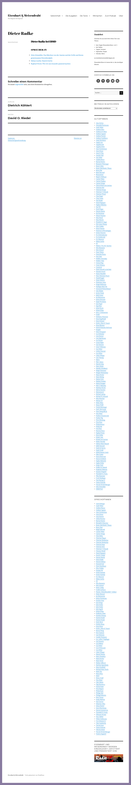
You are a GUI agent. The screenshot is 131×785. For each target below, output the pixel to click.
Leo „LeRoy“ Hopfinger (102, 639)
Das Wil (98, 207)
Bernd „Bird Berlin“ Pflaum (104, 168)
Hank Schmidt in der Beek (103, 269)
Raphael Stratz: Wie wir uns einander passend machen (51, 64)
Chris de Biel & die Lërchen (104, 186)
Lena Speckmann (101, 338)
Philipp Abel (99, 693)
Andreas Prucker (101, 136)
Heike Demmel (100, 594)
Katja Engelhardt (101, 319)
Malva (98, 360)
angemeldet (19, 84)
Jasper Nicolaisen (101, 302)
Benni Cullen (100, 166)
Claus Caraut (99, 198)
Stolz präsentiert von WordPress (34, 775)
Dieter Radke (99, 560)
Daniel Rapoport (101, 203)
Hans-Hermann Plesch (102, 276)
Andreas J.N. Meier (101, 132)
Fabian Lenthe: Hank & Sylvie (41, 61)
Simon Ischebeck (101, 459)
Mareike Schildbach (101, 368)
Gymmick (99, 267)
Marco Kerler (99, 366)
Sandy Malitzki (100, 700)
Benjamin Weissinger (102, 164)
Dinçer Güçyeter (101, 216)
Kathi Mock (99, 622)
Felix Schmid (100, 250)
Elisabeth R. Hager (101, 222)
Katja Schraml (100, 321)
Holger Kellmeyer (101, 285)
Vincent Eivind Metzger (103, 485)
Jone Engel (99, 304)
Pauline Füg (99, 418)
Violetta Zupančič (101, 734)
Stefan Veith (99, 465)
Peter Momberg (100, 420)
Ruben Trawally (100, 442)
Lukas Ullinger (100, 356)
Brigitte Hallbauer (101, 177)
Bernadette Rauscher (102, 523)
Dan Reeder (99, 201)
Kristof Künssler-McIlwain (104, 328)
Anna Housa (99, 151)
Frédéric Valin (100, 261)
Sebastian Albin (100, 704)
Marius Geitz (100, 379)
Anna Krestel (100, 517)
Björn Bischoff (100, 173)
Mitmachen (97, 16)
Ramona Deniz (100, 431)
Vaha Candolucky (101, 723)
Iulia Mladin (99, 291)
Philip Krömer (100, 424)
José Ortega (99, 603)
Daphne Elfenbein (101, 205)
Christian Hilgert (101, 538)
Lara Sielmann (100, 635)
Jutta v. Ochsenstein (102, 312)
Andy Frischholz (101, 140)
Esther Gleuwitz (101, 233)
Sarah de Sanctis (101, 448)
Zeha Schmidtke (101, 487)
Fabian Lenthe (100, 241)
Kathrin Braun (100, 624)
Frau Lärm (99, 257)
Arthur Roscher (100, 519)
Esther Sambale (100, 573)
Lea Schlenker (100, 334)
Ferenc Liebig (100, 588)
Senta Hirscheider (101, 708)
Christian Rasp (100, 545)
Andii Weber (99, 127)
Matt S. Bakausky (101, 386)
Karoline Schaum (101, 616)
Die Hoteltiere (100, 213)
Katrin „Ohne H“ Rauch (103, 323)
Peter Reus (99, 422)
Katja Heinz (99, 626)
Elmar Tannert (100, 229)
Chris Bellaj (99, 536)
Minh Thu (99, 672)
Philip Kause (99, 691)
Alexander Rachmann (102, 125)
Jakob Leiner (99, 295)
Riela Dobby (99, 435)
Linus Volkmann (101, 347)
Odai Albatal (99, 682)
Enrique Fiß (99, 570)
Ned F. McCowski (101, 409)
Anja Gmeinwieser (101, 149)
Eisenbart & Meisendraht (24, 15)
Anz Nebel (99, 158)
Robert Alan (99, 437)
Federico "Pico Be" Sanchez (103, 246)
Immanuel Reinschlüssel (103, 289)
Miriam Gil (99, 401)
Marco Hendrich (101, 657)
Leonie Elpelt (100, 343)
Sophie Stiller (100, 463)
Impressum (11, 138)
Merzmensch (100, 392)
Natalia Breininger (101, 407)
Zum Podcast (110, 16)
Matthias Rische (101, 388)
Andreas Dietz (100, 130)
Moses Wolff (99, 405)
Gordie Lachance (101, 590)
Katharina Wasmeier (102, 317)
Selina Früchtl (100, 706)
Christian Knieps (101, 190)
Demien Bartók (100, 211)
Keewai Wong (100, 631)
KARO (98, 315)
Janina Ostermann (101, 598)
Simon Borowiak (101, 457)
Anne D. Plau (100, 153)
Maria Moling (100, 377)
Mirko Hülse (99, 403)
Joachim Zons (100, 601)
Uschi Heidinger (101, 478)
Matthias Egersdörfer (102, 665)
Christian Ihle (100, 188)
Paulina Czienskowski (102, 416)
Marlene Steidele (101, 381)
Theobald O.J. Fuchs (102, 474)
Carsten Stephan (101, 181)
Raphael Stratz (100, 433)
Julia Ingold (99, 609)
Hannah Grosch (100, 272)
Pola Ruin (99, 429)
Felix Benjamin (100, 248)
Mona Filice (99, 674)
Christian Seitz (100, 547)
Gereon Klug (99, 263)
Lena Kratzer (99, 336)
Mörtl (97, 676)
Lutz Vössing (100, 358)
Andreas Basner (100, 508)
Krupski (98, 330)
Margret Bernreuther (102, 373)
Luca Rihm (99, 353)
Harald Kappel (100, 278)
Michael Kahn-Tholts (102, 669)
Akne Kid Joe (99, 123)
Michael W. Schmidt (102, 396)
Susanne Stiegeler (101, 472)
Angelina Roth (100, 147)
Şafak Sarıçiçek (100, 446)
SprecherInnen (13, 42)
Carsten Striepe (100, 183)
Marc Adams (99, 362)
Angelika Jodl (100, 145)
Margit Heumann (101, 371)
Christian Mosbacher (102, 540)
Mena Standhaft (100, 667)
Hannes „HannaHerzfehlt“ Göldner (106, 592)
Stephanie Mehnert (101, 470)
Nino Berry (99, 414)
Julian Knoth (99, 308)
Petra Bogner (100, 689)
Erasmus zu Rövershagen (103, 231)
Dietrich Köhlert (101, 562)
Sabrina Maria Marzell (102, 444)
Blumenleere (99, 175)
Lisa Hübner (99, 644)
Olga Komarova (100, 684)
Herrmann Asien (101, 282)
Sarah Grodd (99, 450)
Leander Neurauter (101, 637)
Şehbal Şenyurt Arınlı (102, 452)
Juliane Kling (100, 310)
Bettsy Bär (99, 170)
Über (121, 16)
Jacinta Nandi (100, 293)
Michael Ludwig (100, 394)
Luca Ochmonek (101, 648)
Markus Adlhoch (101, 663)
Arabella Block (100, 160)
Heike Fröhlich (100, 280)
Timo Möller (99, 717)
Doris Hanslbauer (101, 566)
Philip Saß (99, 427)
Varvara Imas (100, 725)
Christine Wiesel (101, 194)
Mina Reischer (100, 399)
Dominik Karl (100, 564)
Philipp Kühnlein (101, 695)
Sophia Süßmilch (101, 461)
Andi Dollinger (100, 504)
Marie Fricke (99, 661)
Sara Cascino (99, 702)
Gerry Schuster (100, 265)
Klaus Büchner (100, 325)
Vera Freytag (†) (100, 480)
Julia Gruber (99, 605)
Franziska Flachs (101, 254)
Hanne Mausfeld (101, 274)
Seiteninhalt (55, 16)
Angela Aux (99, 142)
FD (97, 244)
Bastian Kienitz (100, 162)
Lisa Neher (99, 349)
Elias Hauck (99, 218)
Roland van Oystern (102, 439)
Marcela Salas (100, 364)
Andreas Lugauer (101, 134)
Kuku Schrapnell (101, 332)
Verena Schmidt (100, 483)
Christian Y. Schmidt (102, 192)
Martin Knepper (100, 384)
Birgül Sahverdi (100, 530)
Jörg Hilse (99, 306)
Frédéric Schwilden (101, 259)
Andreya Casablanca (102, 138)
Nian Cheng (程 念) (101, 411)
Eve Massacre (100, 239)
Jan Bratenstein (100, 297)
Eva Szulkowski (100, 237)
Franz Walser (100, 252)
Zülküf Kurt (99, 489)
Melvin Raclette (100, 390)
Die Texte (84, 16)
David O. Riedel (100, 555)
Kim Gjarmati (100, 633)
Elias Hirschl (100, 220)
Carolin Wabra (100, 179)
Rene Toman (99, 697)
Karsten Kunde (100, 618)
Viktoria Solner (100, 730)
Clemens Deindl (100, 551)
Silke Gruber (99, 455)
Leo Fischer (99, 340)
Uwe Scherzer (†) (101, 721)
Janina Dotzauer (100, 300)
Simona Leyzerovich (102, 710)
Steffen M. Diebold (101, 467)
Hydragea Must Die (101, 287)
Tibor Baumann (100, 476)
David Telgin (99, 209)
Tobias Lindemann (101, 719)
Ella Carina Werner (101, 224)
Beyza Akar (99, 527)
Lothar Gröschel (101, 351)
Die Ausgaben (71, 16)
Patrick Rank (100, 687)
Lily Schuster (100, 345)
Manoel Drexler (100, 654)
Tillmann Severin (101, 715)
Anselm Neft (99, 155)
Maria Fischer (100, 375)
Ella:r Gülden (100, 226)
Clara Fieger (99, 196)
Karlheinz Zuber (101, 613)
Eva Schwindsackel (101, 235)
